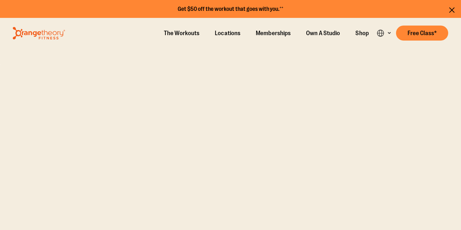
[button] (422, 33)
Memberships (273, 33)
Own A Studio (323, 33)
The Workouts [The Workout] (181, 33)
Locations (227, 33)
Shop (361, 33)
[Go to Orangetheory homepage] (39, 33)
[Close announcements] (452, 9)
